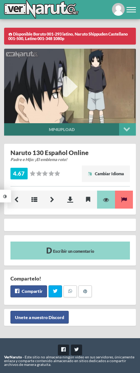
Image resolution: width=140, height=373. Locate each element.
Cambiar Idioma (106, 173)
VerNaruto (13, 357)
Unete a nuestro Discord (39, 317)
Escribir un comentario (70, 250)
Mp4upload (62, 129)
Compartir (29, 291)
